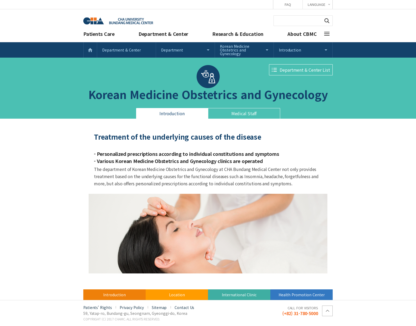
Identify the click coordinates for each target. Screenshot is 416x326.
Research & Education (237, 33)
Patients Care (99, 33)
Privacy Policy (132, 307)
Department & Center (163, 33)
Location (177, 294)
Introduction (290, 50)
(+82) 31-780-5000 (300, 310)
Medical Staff (244, 113)
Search (327, 20)
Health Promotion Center (302, 294)
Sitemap (159, 307)
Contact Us (184, 307)
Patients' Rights (97, 307)
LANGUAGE (316, 4)
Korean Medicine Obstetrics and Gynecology (234, 50)
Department (172, 50)
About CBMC (302, 33)
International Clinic (239, 294)
